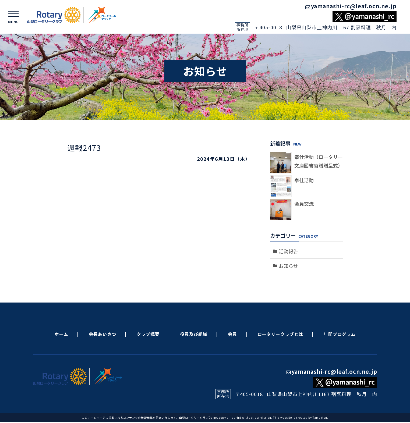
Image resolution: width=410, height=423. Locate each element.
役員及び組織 (193, 334)
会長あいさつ (102, 334)
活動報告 (288, 251)
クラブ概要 (148, 334)
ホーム (61, 334)
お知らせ (288, 265)
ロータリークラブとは (280, 334)
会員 (232, 334)
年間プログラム (340, 334)
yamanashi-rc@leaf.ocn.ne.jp (351, 6)
